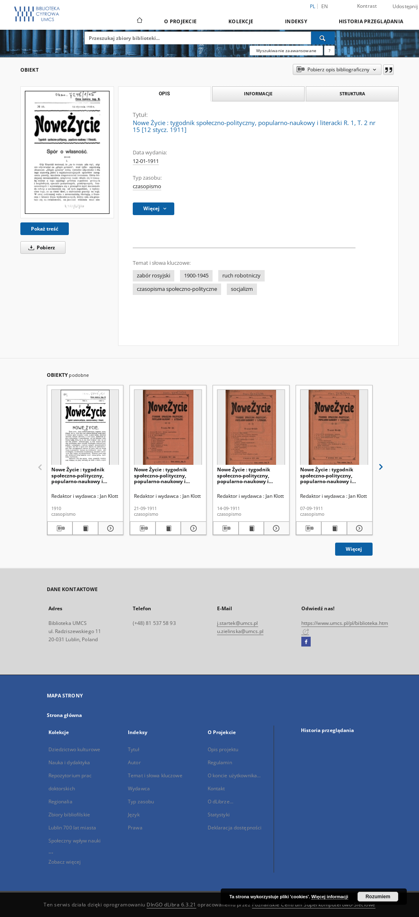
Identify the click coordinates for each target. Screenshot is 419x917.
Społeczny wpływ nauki (74, 840)
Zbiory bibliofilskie (69, 814)
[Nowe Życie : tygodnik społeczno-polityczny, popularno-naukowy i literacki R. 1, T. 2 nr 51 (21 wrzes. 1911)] (168, 427)
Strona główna (64, 715)
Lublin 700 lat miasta (72, 827)
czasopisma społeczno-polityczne (177, 289)
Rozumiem (378, 896)
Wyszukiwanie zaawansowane (286, 50)
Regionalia (60, 801)
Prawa (135, 827)
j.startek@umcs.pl (237, 623)
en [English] (324, 6)
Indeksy (296, 21)
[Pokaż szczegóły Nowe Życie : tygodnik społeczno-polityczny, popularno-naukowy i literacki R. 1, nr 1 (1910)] (109, 528)
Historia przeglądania (371, 21)
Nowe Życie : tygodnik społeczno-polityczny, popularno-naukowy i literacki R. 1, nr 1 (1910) (80, 475)
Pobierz (40, 247)
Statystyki (219, 814)
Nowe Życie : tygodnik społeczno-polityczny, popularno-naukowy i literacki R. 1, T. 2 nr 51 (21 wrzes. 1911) (165, 475)
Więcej (354, 548)
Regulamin (220, 762)
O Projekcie (180, 21)
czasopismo (147, 186)
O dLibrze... (220, 801)
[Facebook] (306, 642)
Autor (134, 762)
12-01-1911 (146, 161)
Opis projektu (223, 749)
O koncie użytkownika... (234, 775)
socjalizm (242, 289)
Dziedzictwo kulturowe (74, 749)
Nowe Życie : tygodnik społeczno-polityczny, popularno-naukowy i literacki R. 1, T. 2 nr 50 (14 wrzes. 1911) (248, 475)
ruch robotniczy (241, 275)
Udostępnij (405, 6)
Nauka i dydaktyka (69, 762)
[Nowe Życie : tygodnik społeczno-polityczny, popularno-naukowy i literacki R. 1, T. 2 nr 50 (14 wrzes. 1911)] (251, 427)
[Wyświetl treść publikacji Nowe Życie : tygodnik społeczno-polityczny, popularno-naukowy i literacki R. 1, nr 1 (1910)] (85, 528)
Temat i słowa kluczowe (155, 775)
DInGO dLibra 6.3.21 (171, 904)
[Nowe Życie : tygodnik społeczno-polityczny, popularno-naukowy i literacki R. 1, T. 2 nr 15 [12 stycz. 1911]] (67, 152)
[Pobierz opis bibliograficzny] (60, 528)
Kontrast (367, 5)
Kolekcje (240, 21)
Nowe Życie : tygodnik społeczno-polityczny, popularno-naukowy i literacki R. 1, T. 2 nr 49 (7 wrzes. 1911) (330, 475)
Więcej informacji (330, 896)
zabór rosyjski (153, 275)
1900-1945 (196, 275)
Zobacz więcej (64, 861)
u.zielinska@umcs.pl (240, 631)
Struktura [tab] (352, 93)
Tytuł (133, 749)
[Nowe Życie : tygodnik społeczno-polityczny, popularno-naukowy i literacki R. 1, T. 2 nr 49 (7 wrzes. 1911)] (334, 427)
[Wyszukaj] (323, 37)
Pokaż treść (44, 228)
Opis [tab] (164, 94)
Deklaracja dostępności (235, 827)
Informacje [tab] (258, 93)
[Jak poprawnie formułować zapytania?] (329, 50)
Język (134, 814)
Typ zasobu (141, 801)
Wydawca (139, 788)
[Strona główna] (139, 21)
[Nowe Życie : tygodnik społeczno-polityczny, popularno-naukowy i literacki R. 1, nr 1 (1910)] (85, 427)
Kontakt (216, 788)
